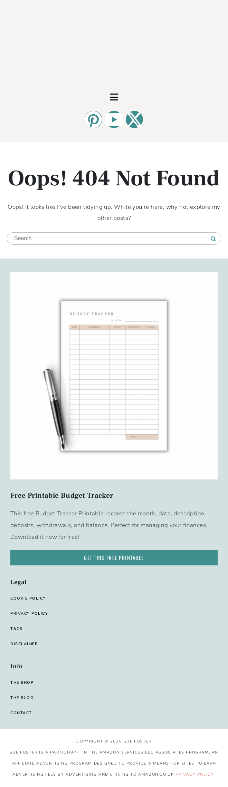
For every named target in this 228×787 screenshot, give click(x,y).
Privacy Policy (194, 774)
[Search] (213, 239)
